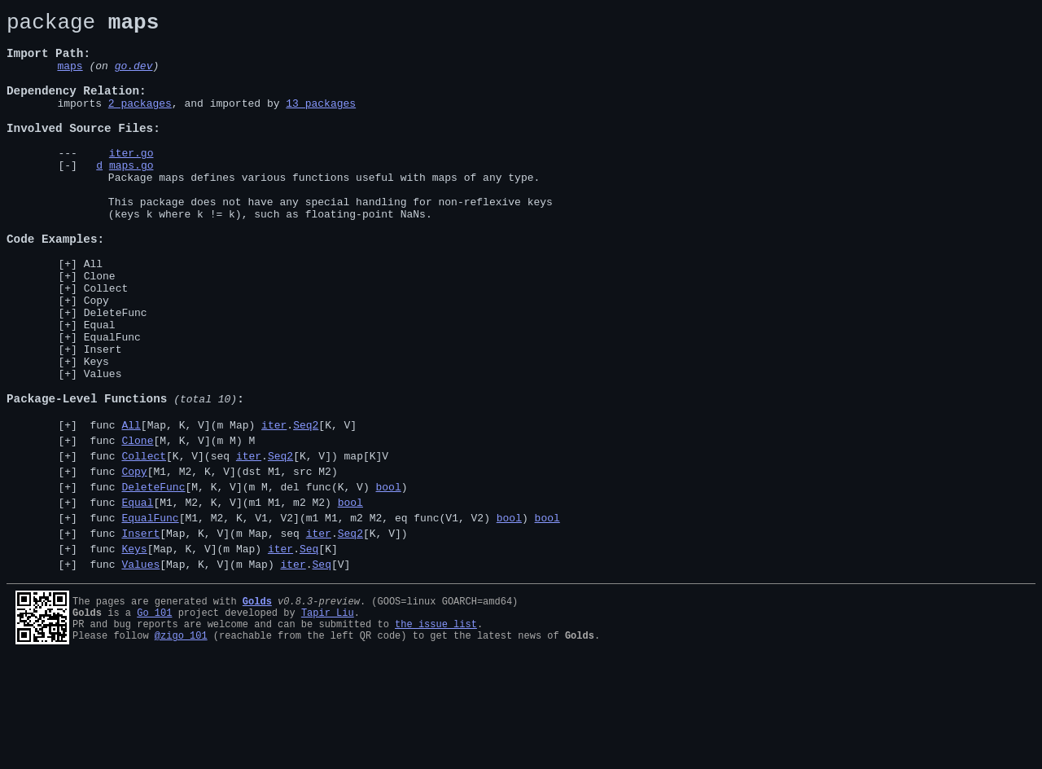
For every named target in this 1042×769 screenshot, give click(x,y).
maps (69, 77)
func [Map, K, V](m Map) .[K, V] (220, 507)
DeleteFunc (115, 373)
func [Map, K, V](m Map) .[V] (217, 668)
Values (103, 446)
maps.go (131, 196)
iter (274, 507)
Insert (103, 417)
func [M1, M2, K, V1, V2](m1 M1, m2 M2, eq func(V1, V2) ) (322, 615)
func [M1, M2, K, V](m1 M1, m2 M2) (223, 597)
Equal (100, 387)
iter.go (131, 181)
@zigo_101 (181, 745)
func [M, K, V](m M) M (170, 525)
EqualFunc (112, 402)
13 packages (321, 122)
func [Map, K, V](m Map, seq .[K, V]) (246, 633)
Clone (100, 329)
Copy (96, 358)
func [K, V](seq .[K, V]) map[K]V (236, 543)
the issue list (436, 731)
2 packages (140, 122)
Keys (96, 431)
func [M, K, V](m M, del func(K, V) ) (246, 579)
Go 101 (154, 717)
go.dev (134, 77)
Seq (309, 651)
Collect (106, 343)
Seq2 (305, 507)
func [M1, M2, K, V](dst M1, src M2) (211, 561)
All (93, 314)
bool (388, 579)
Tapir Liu (327, 717)
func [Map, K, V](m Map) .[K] (211, 651)
